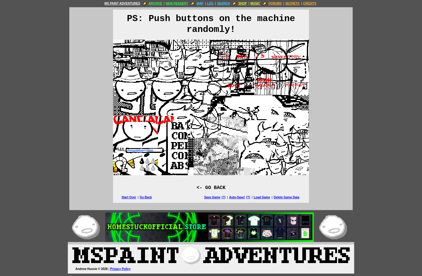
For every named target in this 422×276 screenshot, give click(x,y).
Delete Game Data (286, 197)
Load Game (262, 197)
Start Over (128, 197)
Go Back (146, 197)
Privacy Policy (120, 269)
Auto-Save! (237, 197)
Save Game (212, 197)
